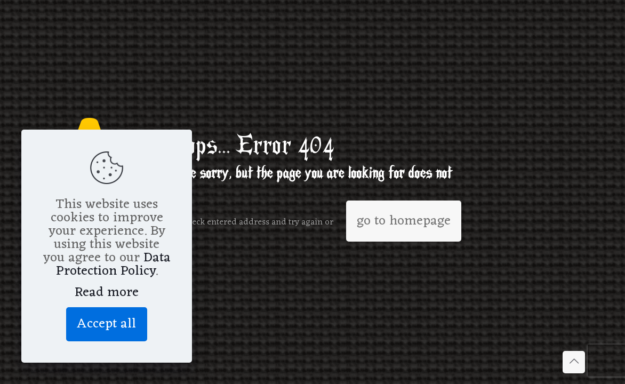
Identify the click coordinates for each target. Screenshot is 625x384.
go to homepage (404, 221)
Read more (107, 292)
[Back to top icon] (574, 362)
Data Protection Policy (113, 264)
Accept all (106, 324)
